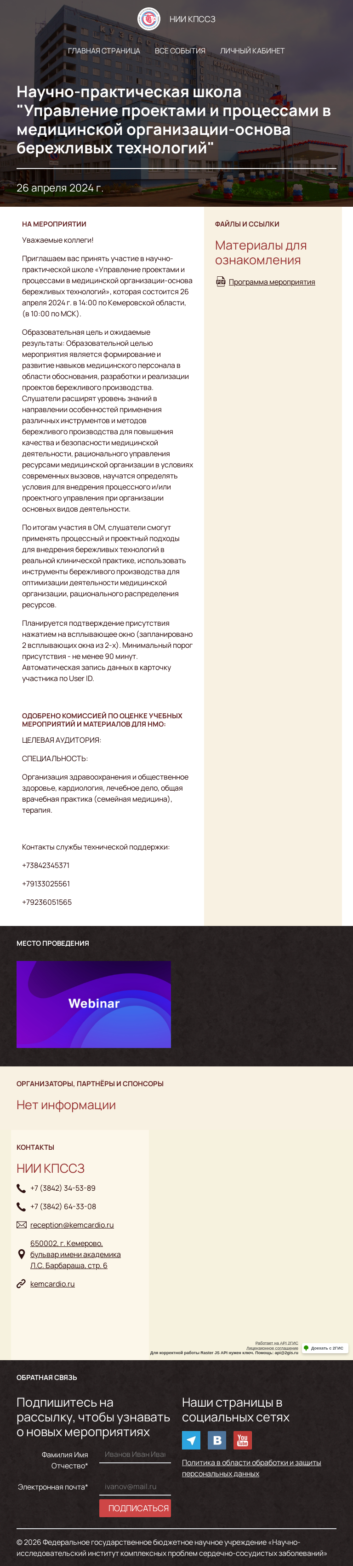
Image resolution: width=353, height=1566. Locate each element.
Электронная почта (51, 1487)
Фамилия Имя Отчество (65, 1460)
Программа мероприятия (272, 282)
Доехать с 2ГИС (327, 1348)
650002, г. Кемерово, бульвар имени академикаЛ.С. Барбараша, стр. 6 (75, 1254)
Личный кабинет (252, 51)
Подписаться (138, 1508)
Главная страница (104, 51)
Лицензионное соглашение (272, 1348)
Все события (180, 51)
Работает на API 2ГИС (277, 1343)
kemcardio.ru (52, 1284)
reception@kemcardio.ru (72, 1225)
